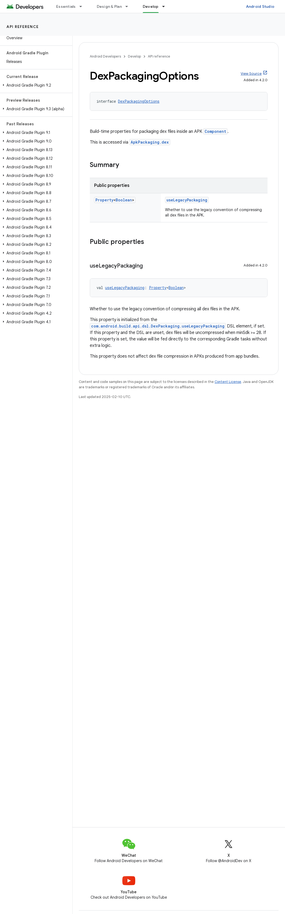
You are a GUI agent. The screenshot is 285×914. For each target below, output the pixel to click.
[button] (35, 85)
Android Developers (105, 56)
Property (104, 199)
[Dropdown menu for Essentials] (83, 6)
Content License (228, 381)
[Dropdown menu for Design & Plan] (129, 6)
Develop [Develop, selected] (151, 6)
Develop (134, 56)
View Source (251, 73)
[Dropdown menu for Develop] (166, 6)
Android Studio (260, 6)
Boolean (124, 199)
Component (215, 131)
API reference (22, 26)
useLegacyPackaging (186, 199)
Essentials (66, 6)
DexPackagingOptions (138, 101)
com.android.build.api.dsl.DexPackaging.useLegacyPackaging (158, 326)
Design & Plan (109, 6)
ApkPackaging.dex (150, 142)
